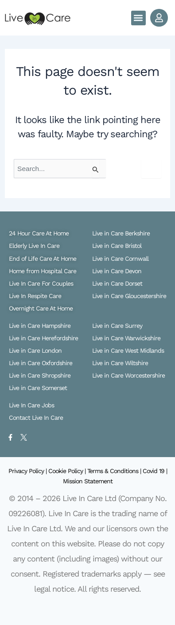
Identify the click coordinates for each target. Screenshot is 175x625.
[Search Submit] (95, 168)
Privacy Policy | (28, 470)
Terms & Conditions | (115, 470)
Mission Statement (88, 481)
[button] (138, 18)
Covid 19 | (155, 470)
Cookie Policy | (67, 470)
